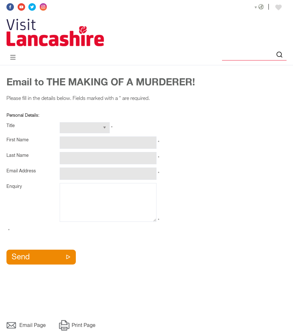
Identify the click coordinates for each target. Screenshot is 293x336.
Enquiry (14, 186)
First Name (17, 140)
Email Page (32, 325)
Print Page (84, 325)
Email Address (21, 171)
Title (10, 126)
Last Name (17, 155)
